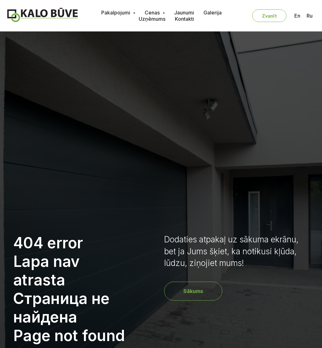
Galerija (212, 12)
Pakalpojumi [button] (116, 12)
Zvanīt (269, 16)
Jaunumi (184, 12)
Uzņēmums (152, 19)
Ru (310, 16)
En (297, 16)
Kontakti (184, 19)
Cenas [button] (153, 12)
